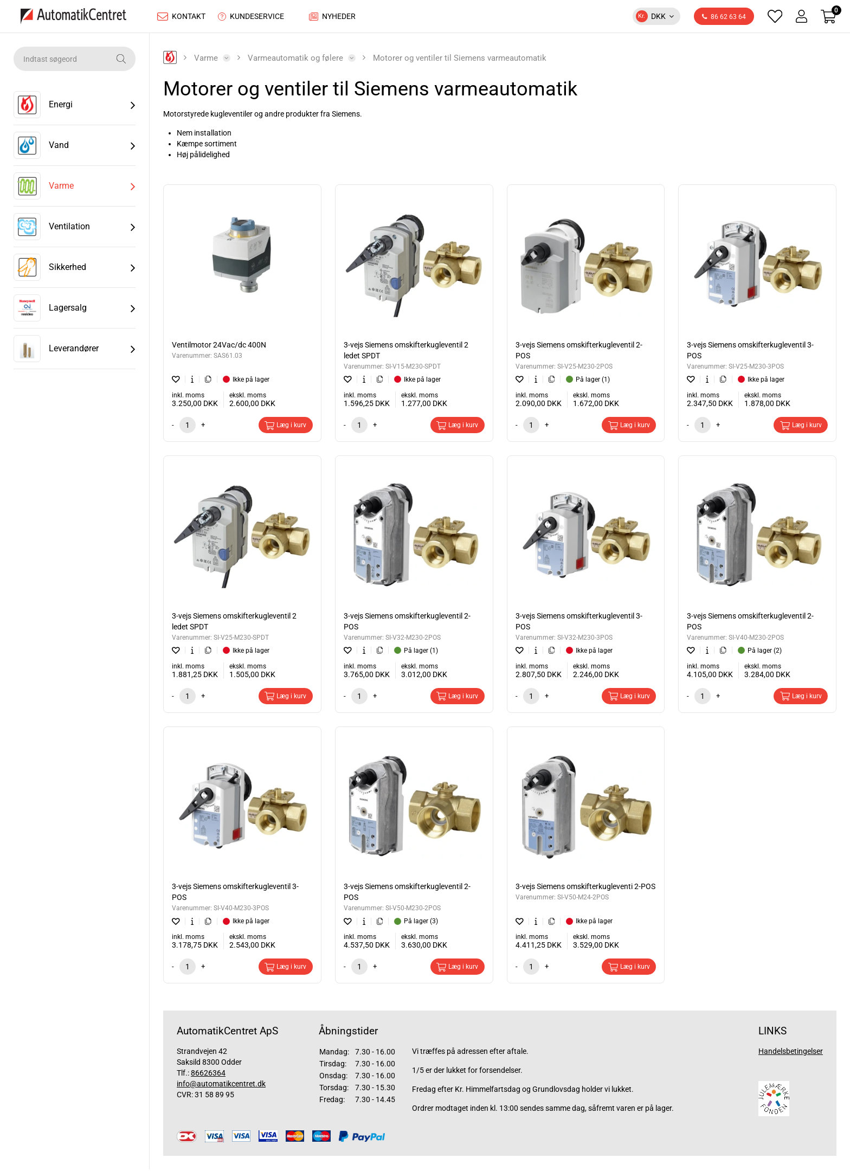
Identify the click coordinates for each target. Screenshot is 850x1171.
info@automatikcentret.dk (221, 1086)
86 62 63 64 (724, 18)
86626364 (208, 1075)
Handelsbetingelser (790, 1054)
